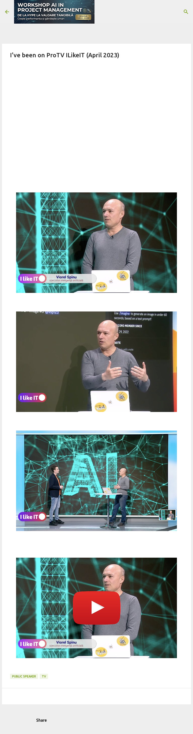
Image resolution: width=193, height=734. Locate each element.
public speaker (24, 676)
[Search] (186, 12)
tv (44, 676)
